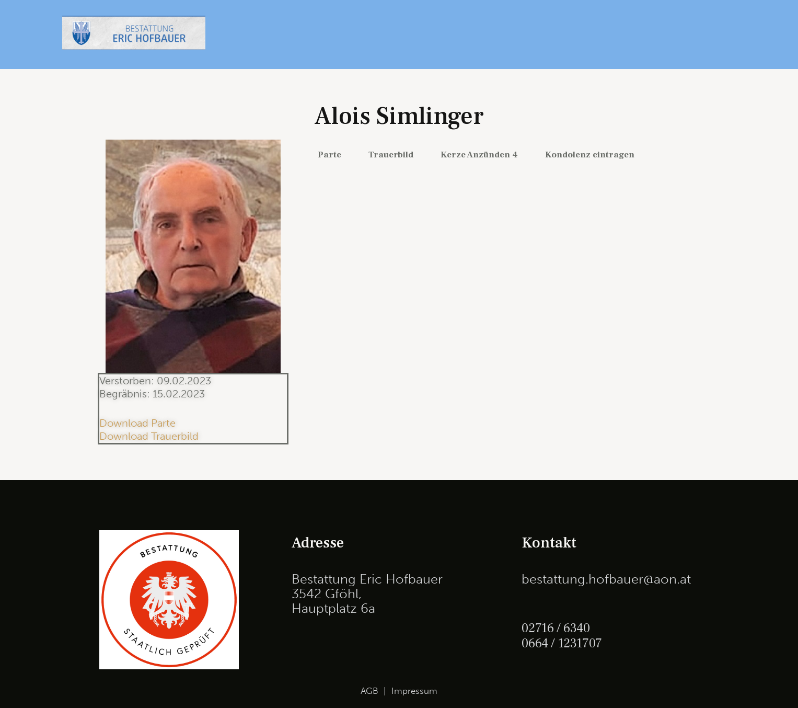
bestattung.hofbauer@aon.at (606, 579)
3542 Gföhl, (327, 594)
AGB (369, 691)
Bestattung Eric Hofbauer (367, 579)
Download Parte (137, 423)
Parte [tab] (329, 155)
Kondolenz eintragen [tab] (589, 155)
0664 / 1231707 (563, 642)
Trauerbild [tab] (390, 155)
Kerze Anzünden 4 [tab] (479, 155)
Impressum (414, 691)
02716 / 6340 (557, 628)
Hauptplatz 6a (333, 608)
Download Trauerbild (149, 436)
